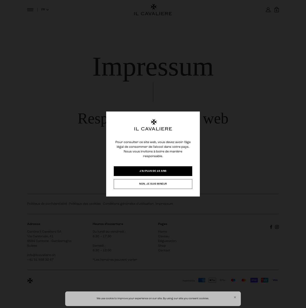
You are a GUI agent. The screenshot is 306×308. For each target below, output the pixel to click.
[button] (235, 297)
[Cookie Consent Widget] (153, 298)
